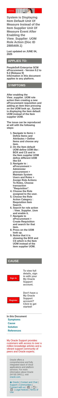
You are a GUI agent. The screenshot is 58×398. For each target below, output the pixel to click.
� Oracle (14, 382)
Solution (13, 327)
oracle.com (15, 377)
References (14, 330)
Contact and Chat (29, 382)
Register (13, 300)
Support (13, 385)
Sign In (13, 278)
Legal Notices (21, 389)
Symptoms (14, 319)
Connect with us (18, 387)
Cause (11, 323)
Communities (25, 385)
